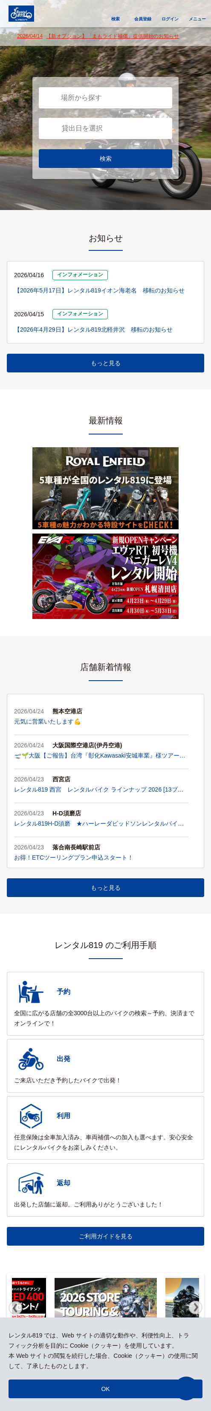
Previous (15, 1307)
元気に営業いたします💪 (47, 721)
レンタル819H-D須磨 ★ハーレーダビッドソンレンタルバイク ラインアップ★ (101, 824)
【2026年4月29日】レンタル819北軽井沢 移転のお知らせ (93, 329)
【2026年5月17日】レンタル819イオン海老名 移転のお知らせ (99, 290)
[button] (186, 1388)
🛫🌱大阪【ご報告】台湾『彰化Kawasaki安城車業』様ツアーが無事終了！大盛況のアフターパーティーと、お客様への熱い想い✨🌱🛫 (100, 756)
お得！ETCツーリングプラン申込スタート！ (73, 857)
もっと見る (106, 363)
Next (195, 1307)
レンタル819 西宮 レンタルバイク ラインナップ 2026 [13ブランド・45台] (99, 790)
